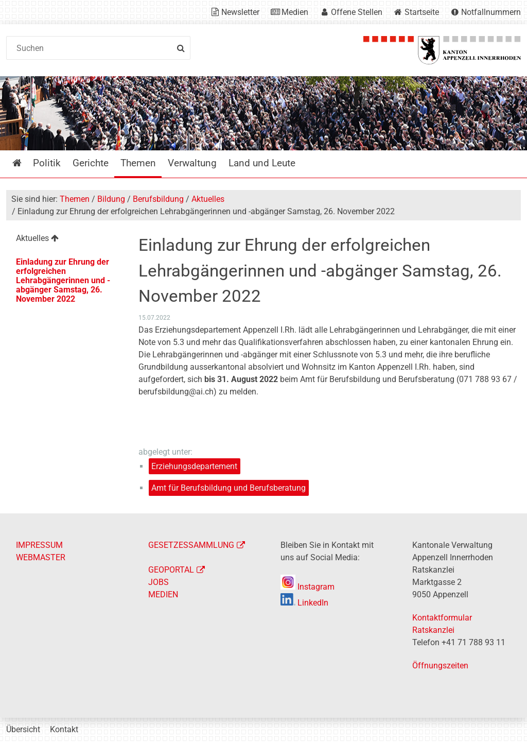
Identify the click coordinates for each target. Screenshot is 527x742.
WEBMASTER (40, 557)
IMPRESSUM (39, 545)
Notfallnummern (491, 12)
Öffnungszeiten (440, 665)
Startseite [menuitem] (24, 163)
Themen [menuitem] (138, 163)
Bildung (111, 199)
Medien (295, 12)
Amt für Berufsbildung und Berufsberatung (228, 488)
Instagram (307, 587)
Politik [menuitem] (47, 163)
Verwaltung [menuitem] (192, 163)
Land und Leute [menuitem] (262, 163)
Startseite (422, 12)
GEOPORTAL (171, 570)
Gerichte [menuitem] (91, 163)
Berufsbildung (158, 199)
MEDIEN (163, 594)
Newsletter (240, 12)
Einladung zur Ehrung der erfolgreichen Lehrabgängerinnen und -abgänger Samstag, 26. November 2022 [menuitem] (63, 280)
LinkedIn (304, 603)
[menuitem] (65, 239)
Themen (75, 199)
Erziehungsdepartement (194, 466)
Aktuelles (207, 199)
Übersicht (23, 729)
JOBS (158, 582)
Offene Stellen (356, 12)
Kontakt (64, 729)
